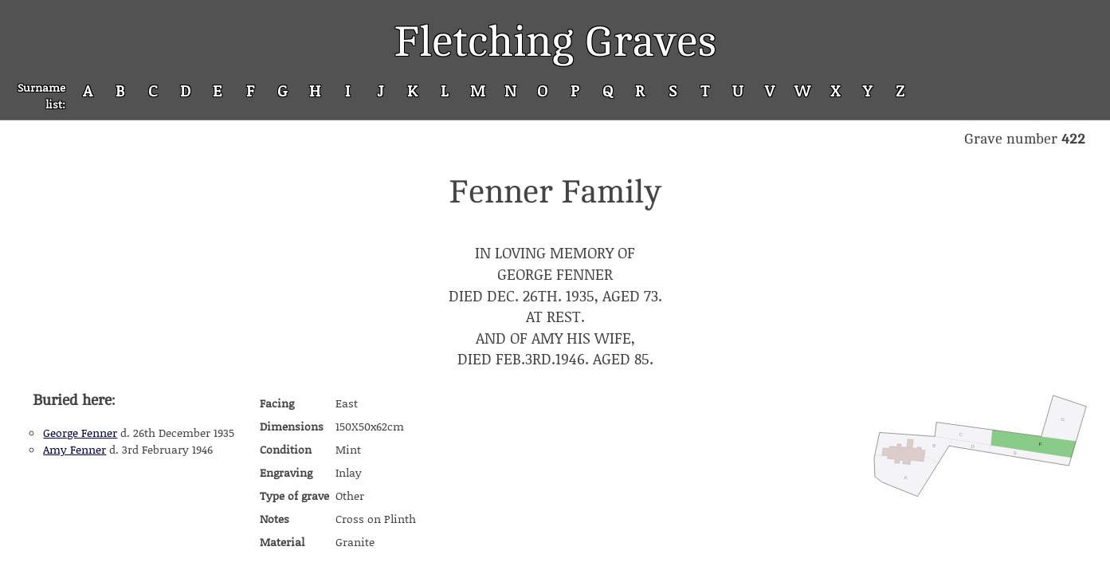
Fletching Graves (555, 42)
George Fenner (80, 432)
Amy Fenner (74, 449)
